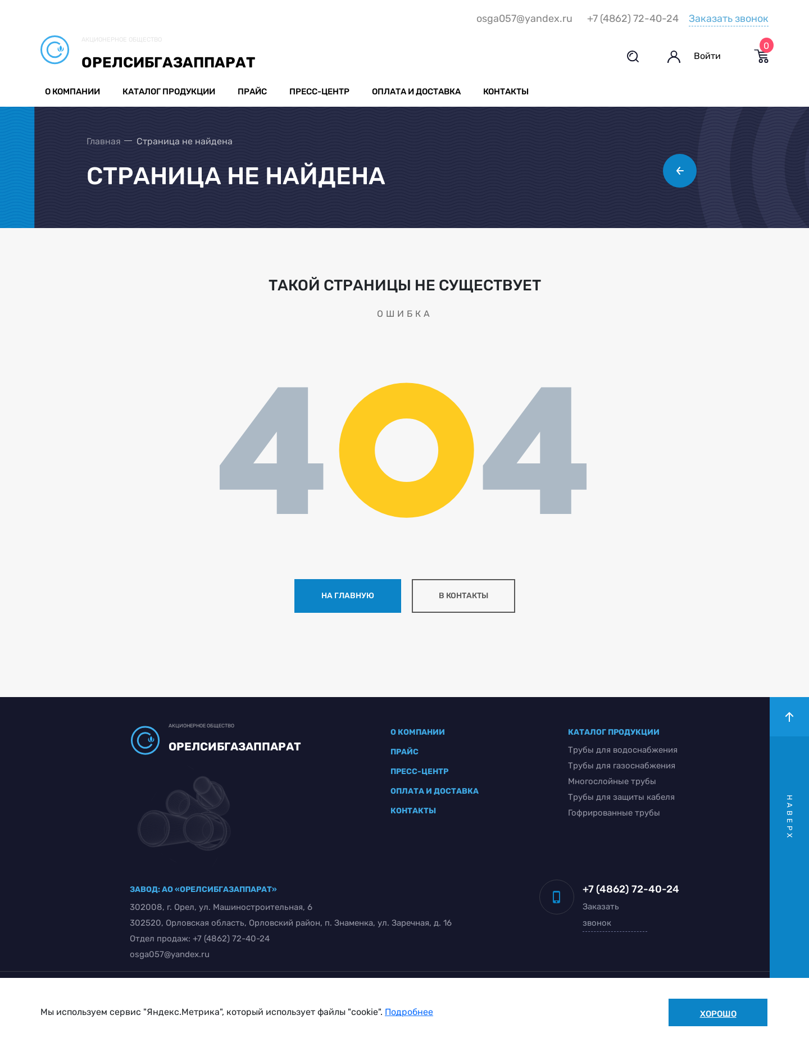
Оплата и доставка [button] (418, 92)
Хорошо (718, 1014)
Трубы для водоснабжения (621, 751)
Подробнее (409, 1012)
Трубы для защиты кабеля (619, 798)
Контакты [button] (507, 92)
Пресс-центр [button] (321, 92)
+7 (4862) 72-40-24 (631, 19)
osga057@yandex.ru (523, 19)
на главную (347, 597)
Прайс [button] (254, 92)
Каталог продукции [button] (170, 92)
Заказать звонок (727, 18)
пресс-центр (420, 772)
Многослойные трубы (610, 782)
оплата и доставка (435, 792)
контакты (414, 812)
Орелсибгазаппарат (170, 62)
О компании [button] (74, 92)
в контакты (463, 597)
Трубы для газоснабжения (620, 767)
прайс (405, 753)
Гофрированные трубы (612, 814)
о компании (418, 733)
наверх (789, 818)
